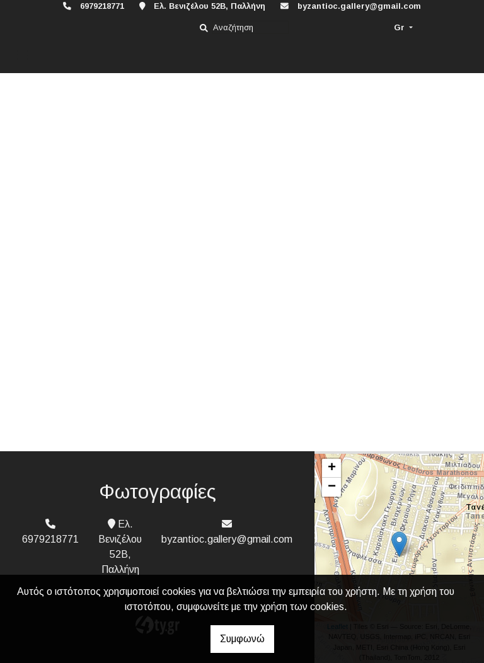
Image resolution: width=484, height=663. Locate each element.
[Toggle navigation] (22, 55)
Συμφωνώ (242, 638)
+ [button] (332, 468)
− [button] (332, 487)
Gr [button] (400, 27)
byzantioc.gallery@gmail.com (359, 6)
